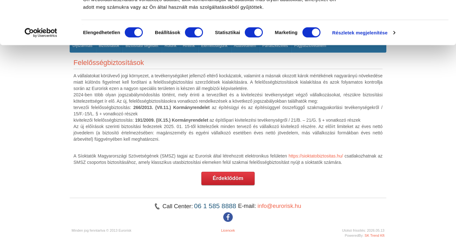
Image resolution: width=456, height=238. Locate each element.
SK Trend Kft (374, 235)
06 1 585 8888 (216, 205)
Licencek (228, 230)
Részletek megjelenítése (360, 71)
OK (403, 16)
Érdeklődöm (228, 178)
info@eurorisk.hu (279, 206)
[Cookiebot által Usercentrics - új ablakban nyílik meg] (41, 71)
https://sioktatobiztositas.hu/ (315, 155)
